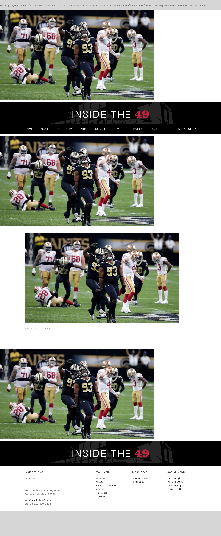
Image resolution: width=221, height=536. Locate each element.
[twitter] (179, 129)
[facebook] (195, 129)
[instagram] (184, 129)
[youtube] (189, 129)
